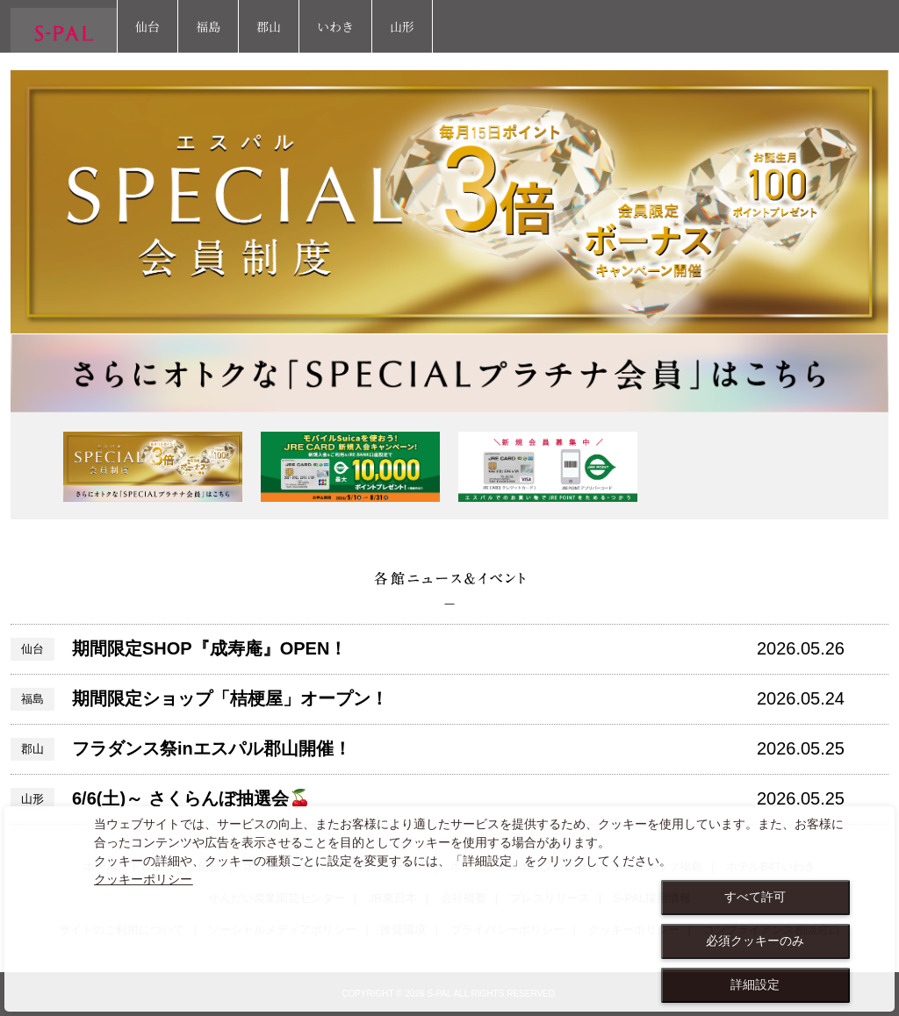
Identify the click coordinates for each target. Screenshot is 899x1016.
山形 (402, 26)
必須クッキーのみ (755, 941)
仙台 (147, 26)
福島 (208, 26)
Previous (34, 466)
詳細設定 (755, 984)
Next (865, 466)
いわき (335, 26)
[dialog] (449, 909)
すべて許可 (755, 897)
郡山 (268, 26)
